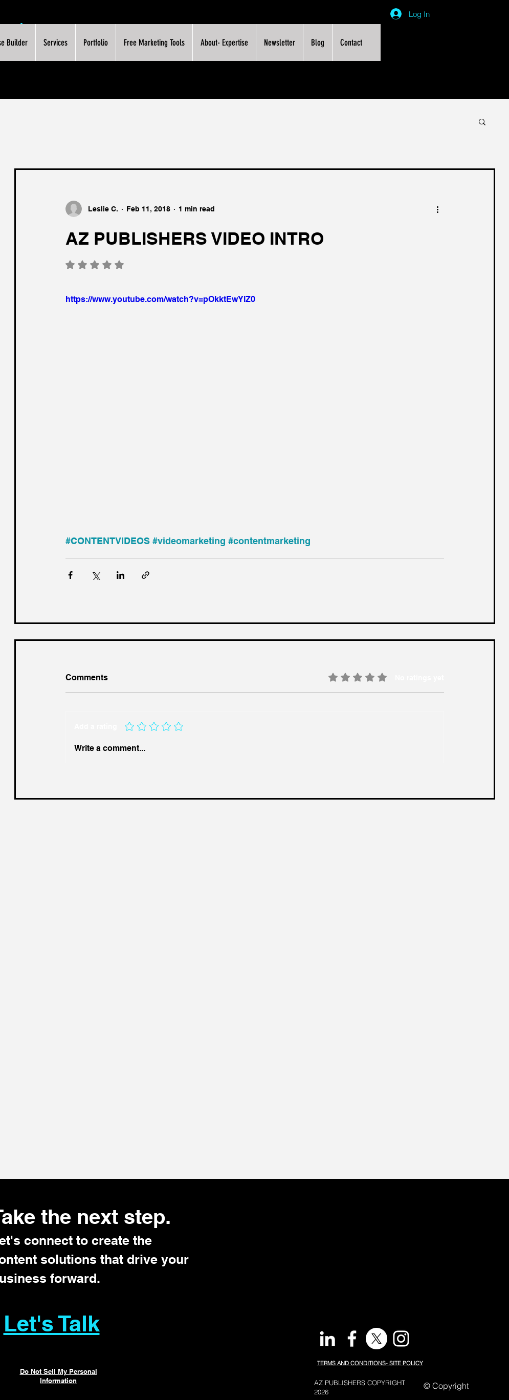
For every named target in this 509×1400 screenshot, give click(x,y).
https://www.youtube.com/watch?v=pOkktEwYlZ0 (160, 299)
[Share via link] (145, 575)
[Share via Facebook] (70, 575)
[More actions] (438, 209)
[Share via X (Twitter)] (95, 575)
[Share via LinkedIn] (120, 575)
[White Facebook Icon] (352, 1338)
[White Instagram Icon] (401, 1338)
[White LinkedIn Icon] (327, 1338)
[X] (376, 1338)
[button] (482, 121)
